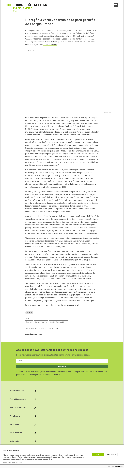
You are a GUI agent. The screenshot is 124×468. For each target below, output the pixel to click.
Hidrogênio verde (41, 322)
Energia (29, 322)
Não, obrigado (111, 454)
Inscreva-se (62, 366)
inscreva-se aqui (50, 45)
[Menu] (116, 5)
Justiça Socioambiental (59, 322)
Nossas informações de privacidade (12, 462)
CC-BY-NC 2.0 (51, 329)
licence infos (107, 112)
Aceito (98, 454)
